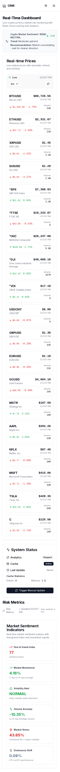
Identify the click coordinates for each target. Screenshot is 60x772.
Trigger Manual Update (30, 590)
